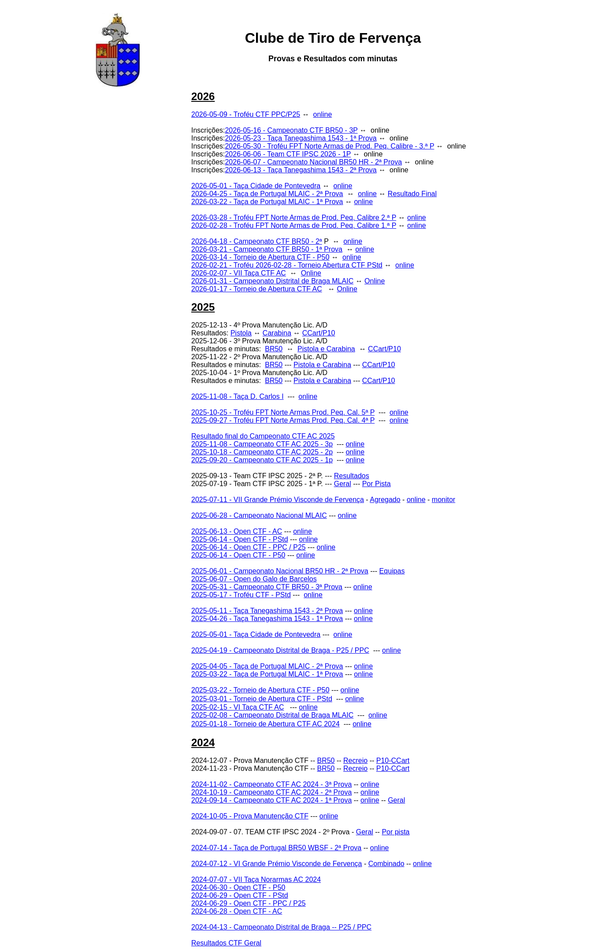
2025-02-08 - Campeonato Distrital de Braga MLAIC (272, 715)
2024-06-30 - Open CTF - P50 (238, 887)
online (322, 114)
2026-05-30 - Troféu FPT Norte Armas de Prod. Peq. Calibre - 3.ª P (329, 146)
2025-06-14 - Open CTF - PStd (239, 539)
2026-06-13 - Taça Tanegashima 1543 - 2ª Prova (300, 170)
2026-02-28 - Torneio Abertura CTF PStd (319, 265)
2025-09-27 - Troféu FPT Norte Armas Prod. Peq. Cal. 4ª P (283, 420)
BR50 (273, 349)
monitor (443, 499)
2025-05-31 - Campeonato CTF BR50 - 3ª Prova (266, 587)
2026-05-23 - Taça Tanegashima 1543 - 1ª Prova (300, 138)
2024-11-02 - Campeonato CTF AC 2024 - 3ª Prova (271, 784)
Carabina (277, 333)
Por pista (395, 832)
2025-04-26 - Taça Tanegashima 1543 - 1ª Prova (267, 618)
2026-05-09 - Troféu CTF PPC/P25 (245, 114)
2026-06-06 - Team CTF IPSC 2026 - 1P (288, 154)
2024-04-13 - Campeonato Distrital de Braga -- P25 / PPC (281, 927)
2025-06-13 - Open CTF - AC (236, 531)
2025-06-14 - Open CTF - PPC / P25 (248, 547)
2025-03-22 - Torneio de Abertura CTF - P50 (260, 690)
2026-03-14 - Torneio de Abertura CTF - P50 (260, 257)
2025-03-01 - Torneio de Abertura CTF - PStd (261, 699)
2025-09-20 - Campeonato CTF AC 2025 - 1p (262, 460)
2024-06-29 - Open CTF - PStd (239, 895)
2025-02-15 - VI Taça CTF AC (237, 707)
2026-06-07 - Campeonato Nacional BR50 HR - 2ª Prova (313, 162)
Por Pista (376, 483)
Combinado (386, 863)
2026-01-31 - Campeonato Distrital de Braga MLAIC (272, 281)
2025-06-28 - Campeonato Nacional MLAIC (259, 515)
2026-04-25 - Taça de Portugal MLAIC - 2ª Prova (267, 193)
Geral (342, 483)
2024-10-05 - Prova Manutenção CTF (249, 816)
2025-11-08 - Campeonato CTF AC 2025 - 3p (262, 444)
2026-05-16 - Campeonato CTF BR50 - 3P (291, 130)
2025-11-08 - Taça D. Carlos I (237, 396)
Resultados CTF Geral (226, 943)
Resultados (351, 476)
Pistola (241, 333)
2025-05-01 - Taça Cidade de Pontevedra (255, 634)
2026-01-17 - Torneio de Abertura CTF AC (256, 289)
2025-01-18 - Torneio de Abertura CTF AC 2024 (265, 724)
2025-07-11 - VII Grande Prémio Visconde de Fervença (277, 499)
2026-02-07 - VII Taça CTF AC (238, 273)
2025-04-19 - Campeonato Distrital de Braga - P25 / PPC (280, 650)
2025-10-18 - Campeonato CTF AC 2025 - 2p (262, 452)
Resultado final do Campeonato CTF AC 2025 (263, 436)
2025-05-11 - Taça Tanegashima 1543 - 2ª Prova (267, 610)
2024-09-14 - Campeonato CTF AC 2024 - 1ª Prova (271, 800)
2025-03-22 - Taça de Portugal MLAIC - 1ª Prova (267, 674)
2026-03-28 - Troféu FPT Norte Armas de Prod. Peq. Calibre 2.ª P (293, 217)
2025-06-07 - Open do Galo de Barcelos (254, 579)
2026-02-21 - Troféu (223, 265)
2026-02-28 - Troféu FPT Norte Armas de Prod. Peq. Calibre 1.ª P (293, 225)
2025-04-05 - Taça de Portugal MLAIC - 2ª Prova (267, 666)
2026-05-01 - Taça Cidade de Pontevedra (255, 186)
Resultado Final (412, 193)
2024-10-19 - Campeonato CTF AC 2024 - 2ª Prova (271, 792)
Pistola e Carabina (326, 349)
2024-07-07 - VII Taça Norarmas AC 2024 (256, 879)
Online (311, 273)
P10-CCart (393, 760)
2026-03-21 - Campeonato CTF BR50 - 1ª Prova (266, 249)
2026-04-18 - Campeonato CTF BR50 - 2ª (256, 241)
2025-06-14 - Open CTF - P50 (238, 555)
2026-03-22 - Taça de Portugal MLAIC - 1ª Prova (267, 201)
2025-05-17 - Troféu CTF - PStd (241, 595)
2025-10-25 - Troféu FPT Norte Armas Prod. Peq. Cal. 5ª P (283, 412)
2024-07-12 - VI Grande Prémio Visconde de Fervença (276, 863)
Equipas (392, 571)
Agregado (385, 499)
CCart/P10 (318, 333)
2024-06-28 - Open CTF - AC (236, 911)
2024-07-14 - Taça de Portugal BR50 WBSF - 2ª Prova (276, 848)
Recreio (355, 760)
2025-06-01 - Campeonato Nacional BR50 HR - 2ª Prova (279, 571)
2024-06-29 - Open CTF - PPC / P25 (248, 903)
